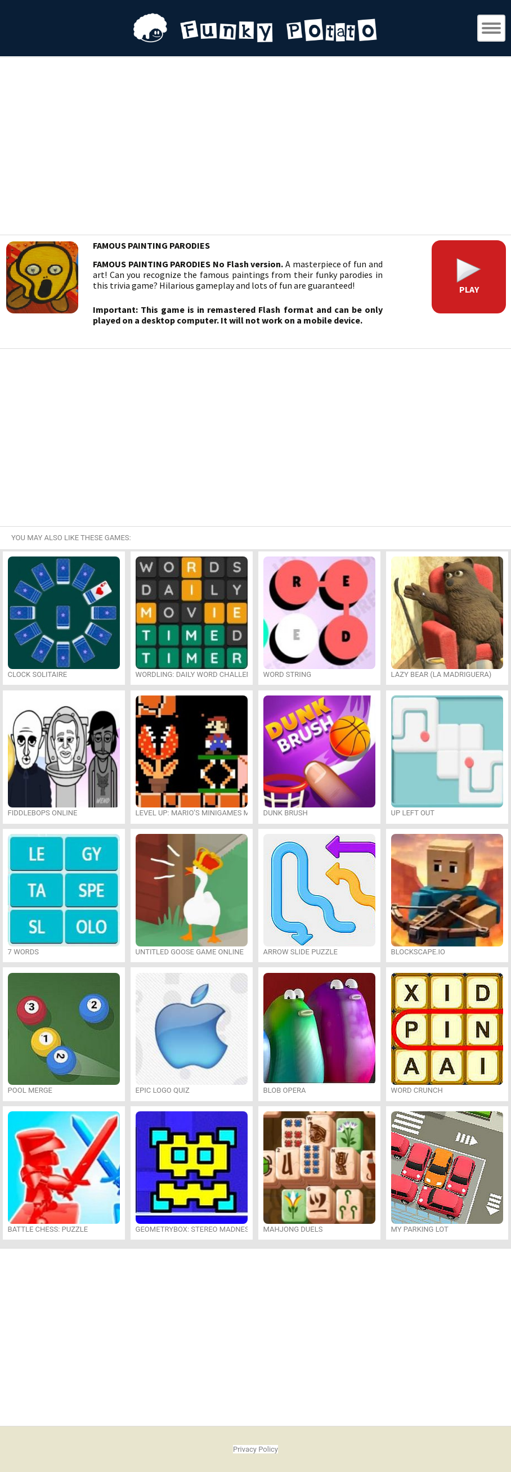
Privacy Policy (255, 1449)
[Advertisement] (255, 147)
